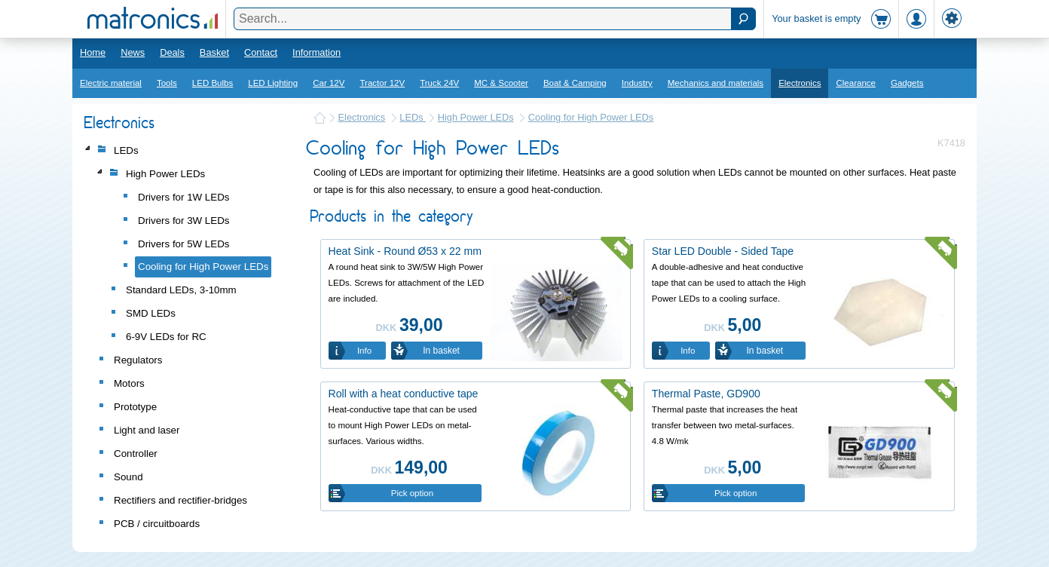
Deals (172, 52)
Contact (260, 52)
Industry (637, 82)
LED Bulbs (212, 82)
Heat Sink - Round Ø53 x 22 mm (405, 251)
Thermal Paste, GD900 (706, 394)
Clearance (856, 82)
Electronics (799, 82)
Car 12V (328, 82)
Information (316, 52)
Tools (167, 82)
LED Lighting (273, 82)
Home (93, 52)
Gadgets (907, 82)
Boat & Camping (575, 82)
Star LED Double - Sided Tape (723, 251)
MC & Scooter (501, 82)
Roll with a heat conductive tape (404, 394)
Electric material (111, 82)
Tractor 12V (382, 82)
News (133, 52)
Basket (214, 52)
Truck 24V (439, 82)
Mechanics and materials (715, 82)
